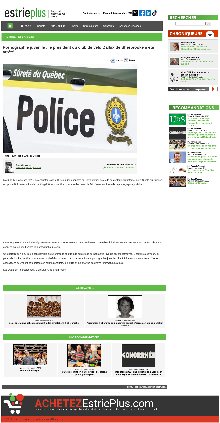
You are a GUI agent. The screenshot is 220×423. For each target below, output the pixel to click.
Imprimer (119, 60)
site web (122, 409)
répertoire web (66, 409)
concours (52, 409)
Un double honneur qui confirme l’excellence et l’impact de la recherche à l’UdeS (200, 122)
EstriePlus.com (21, 419)
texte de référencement (104, 409)
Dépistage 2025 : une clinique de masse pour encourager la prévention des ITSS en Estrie (202, 134)
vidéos (131, 409)
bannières (40, 409)
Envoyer (132, 60)
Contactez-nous (91, 13)
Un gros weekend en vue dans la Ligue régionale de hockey (202, 147)
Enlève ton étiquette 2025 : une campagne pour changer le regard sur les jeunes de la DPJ (202, 159)
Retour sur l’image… (197, 183)
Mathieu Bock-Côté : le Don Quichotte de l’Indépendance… (196, 48)
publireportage (83, 409)
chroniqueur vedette (147, 409)
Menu (26, 26)
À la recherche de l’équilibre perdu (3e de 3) (201, 171)
